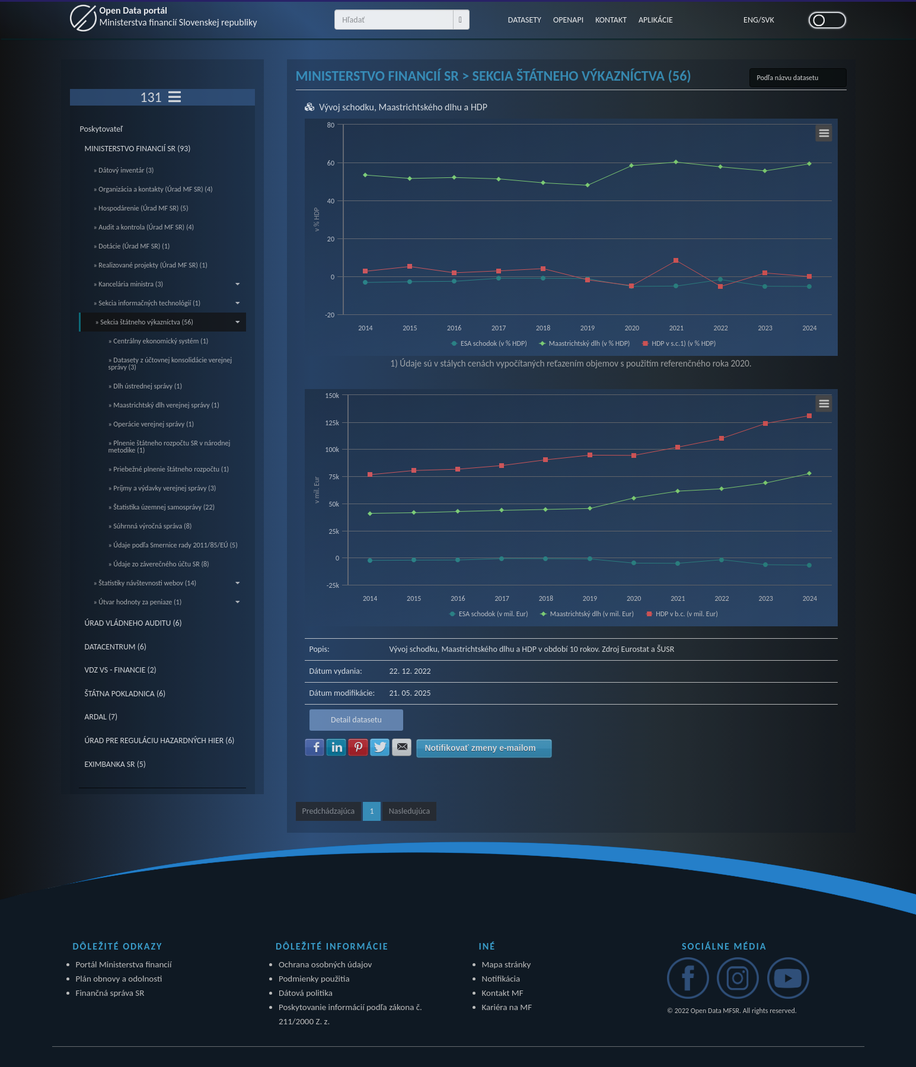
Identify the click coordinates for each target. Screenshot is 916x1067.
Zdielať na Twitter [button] (380, 747)
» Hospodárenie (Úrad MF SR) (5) (141, 208)
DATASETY (524, 20)
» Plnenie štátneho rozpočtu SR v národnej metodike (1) (169, 446)
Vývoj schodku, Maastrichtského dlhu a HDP (403, 107)
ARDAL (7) (101, 717)
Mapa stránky (506, 964)
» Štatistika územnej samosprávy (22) (161, 507)
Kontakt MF (503, 993)
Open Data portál (178, 16)
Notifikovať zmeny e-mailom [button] (480, 748)
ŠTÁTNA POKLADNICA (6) (125, 694)
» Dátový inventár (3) (124, 170)
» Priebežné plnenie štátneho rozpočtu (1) (168, 469)
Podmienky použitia (314, 978)
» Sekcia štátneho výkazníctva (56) (168, 322)
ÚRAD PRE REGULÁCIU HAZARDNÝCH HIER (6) (160, 740)
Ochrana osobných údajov (325, 964)
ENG (750, 20)
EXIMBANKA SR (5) (115, 764)
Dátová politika (306, 993)
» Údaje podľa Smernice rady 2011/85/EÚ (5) (173, 545)
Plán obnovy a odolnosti (119, 978)
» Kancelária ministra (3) (167, 284)
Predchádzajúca (328, 811)
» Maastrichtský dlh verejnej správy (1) (163, 405)
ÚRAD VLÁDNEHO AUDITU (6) (133, 623)
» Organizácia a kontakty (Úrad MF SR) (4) (153, 189)
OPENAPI (568, 20)
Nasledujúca (409, 811)
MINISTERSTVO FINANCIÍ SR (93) (138, 149)
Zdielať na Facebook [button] (315, 747)
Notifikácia (501, 978)
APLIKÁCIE (656, 20)
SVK (767, 20)
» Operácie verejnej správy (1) (151, 424)
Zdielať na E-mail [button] (402, 747)
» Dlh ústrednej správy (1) (145, 386)
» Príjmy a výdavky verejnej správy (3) (162, 488)
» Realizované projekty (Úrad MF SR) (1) (151, 265)
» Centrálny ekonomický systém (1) (158, 341)
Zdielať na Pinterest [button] (358, 747)
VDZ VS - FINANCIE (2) (121, 670)
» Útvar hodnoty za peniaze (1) (167, 602)
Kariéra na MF (507, 1007)
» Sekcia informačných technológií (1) (167, 303)
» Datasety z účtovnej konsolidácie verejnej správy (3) (170, 363)
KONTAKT (611, 20)
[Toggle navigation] (174, 97)
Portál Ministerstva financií (124, 964)
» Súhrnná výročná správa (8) (150, 526)
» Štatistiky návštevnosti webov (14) (167, 583)
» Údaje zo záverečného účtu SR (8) (158, 564)
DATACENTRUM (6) (115, 647)
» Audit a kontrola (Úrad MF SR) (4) (144, 227)
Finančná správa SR (110, 993)
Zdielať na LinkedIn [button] (336, 747)
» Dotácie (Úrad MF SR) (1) (132, 246)
